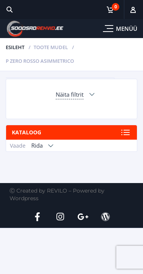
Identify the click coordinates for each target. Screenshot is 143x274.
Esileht (15, 47)
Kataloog (26, 132)
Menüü (126, 28)
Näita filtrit (70, 94)
